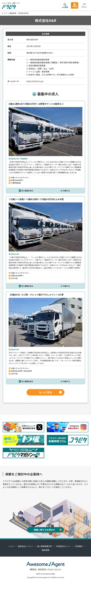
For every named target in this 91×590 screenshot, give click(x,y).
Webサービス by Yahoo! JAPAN (45, 574)
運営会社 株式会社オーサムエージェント (45, 569)
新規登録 (74, 5)
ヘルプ (11, 546)
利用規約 (79, 546)
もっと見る (50, 392)
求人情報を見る (27, 190)
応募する (66, 190)
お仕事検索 (65, 5)
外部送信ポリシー (63, 546)
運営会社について (25, 546)
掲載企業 (12, 13)
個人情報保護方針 (44, 546)
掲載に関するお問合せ (48, 529)
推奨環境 (45, 550)
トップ (4, 13)
